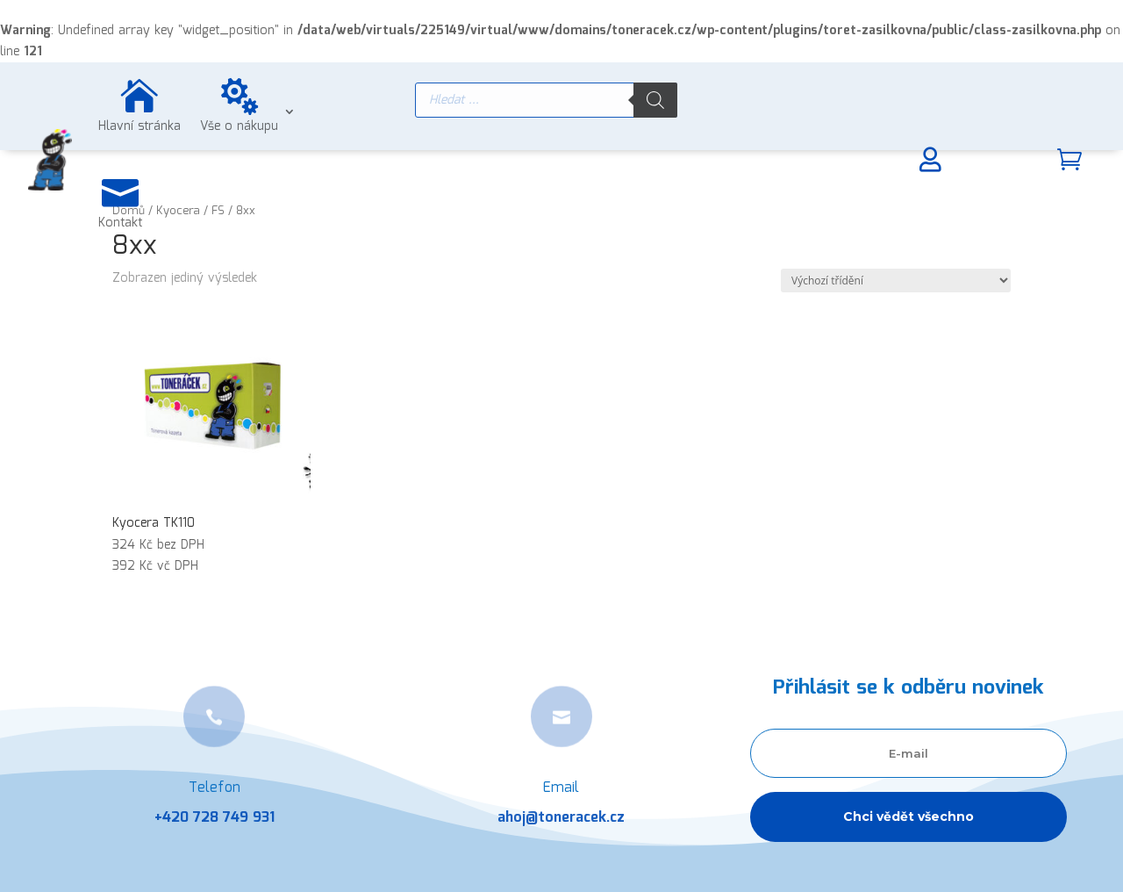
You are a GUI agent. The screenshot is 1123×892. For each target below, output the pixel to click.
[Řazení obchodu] (896, 280)
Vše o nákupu (239, 126)
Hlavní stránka (139, 126)
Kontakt (120, 223)
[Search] (655, 100)
